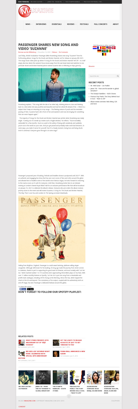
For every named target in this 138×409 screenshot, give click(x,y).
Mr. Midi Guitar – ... (38, 2)
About (116, 24)
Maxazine (91, 66)
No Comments (63, 52)
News (28, 24)
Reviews (70, 24)
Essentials (57, 24)
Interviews (41, 24)
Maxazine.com (29, 401)
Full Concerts (100, 24)
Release (54, 52)
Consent (22, 406)
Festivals (84, 24)
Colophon (115, 401)
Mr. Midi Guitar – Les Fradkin (100, 86)
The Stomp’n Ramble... (73, 2)
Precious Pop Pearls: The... (93, 2)
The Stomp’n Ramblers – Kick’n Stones (103, 94)
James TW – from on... (54, 2)
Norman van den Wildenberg (27, 52)
